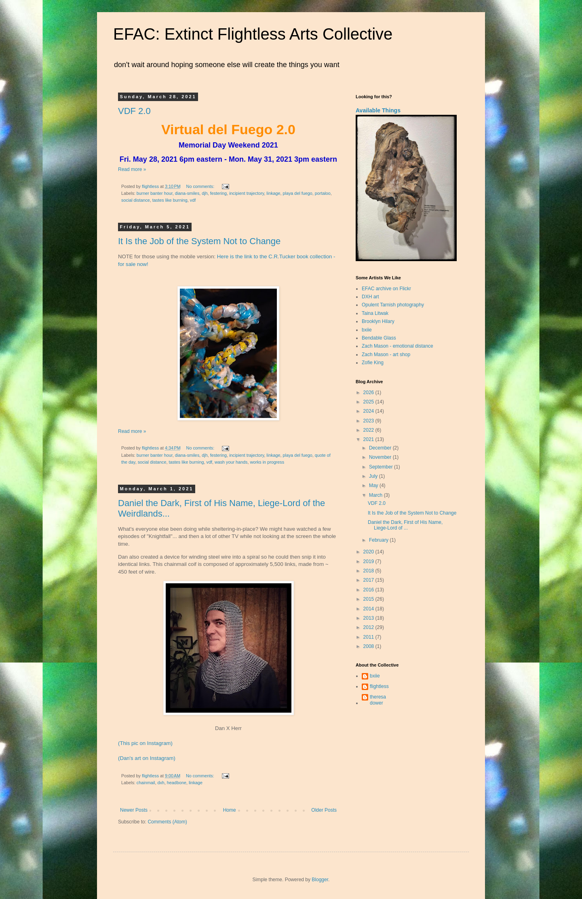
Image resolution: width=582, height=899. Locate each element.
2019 (369, 561)
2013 (369, 618)
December (381, 448)
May (374, 485)
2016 (369, 590)
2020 (369, 552)
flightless (379, 686)
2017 (369, 580)
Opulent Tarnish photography (393, 305)
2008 (369, 646)
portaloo (323, 193)
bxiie (367, 330)
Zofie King (373, 362)
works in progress (267, 462)
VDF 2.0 (134, 111)
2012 (369, 627)
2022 (369, 430)
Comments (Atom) (167, 822)
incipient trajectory (246, 193)
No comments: (201, 186)
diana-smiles (187, 193)
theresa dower (378, 699)
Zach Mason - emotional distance (397, 346)
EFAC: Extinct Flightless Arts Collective (252, 34)
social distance (135, 200)
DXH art (370, 297)
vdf (193, 200)
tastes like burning (170, 200)
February (379, 540)
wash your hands (231, 462)
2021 (369, 439)
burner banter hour (155, 193)
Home (229, 810)
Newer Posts (134, 810)
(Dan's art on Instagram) (146, 758)
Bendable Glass (379, 338)
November (381, 457)
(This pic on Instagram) (145, 743)
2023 (369, 421)
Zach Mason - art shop (386, 354)
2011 (369, 637)
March (376, 495)
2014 (369, 609)
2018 (369, 571)
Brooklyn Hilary (378, 321)
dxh (160, 782)
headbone (176, 782)
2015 (369, 599)
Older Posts (324, 810)
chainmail (146, 782)
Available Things (378, 110)
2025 (369, 402)
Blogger (320, 879)
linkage (273, 193)
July (374, 476)
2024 (369, 411)
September (381, 467)
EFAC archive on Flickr (386, 288)
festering (218, 193)
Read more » (132, 169)
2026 (369, 392)
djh (204, 193)
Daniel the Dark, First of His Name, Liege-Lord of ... (405, 525)
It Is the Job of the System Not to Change (199, 241)
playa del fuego (297, 193)
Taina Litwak (375, 313)
